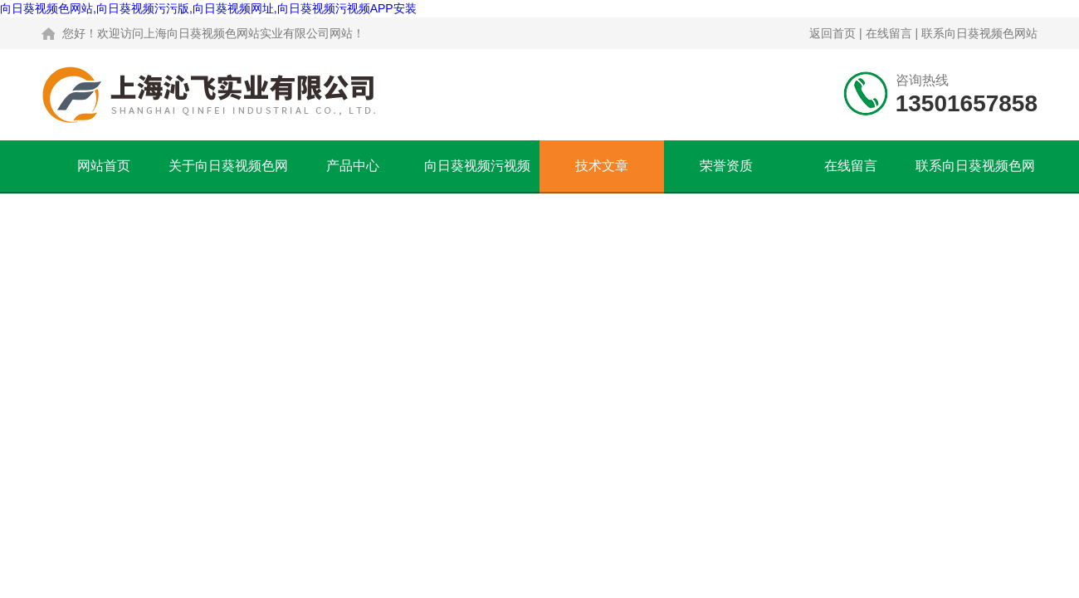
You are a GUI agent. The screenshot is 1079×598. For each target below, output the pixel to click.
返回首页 (832, 33)
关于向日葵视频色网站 (228, 175)
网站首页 (103, 166)
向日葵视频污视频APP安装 (477, 175)
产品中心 (352, 166)
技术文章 (601, 166)
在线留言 (889, 33)
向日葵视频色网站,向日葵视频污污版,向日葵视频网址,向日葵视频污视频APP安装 (208, 8)
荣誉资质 (726, 166)
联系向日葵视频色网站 (979, 33)
